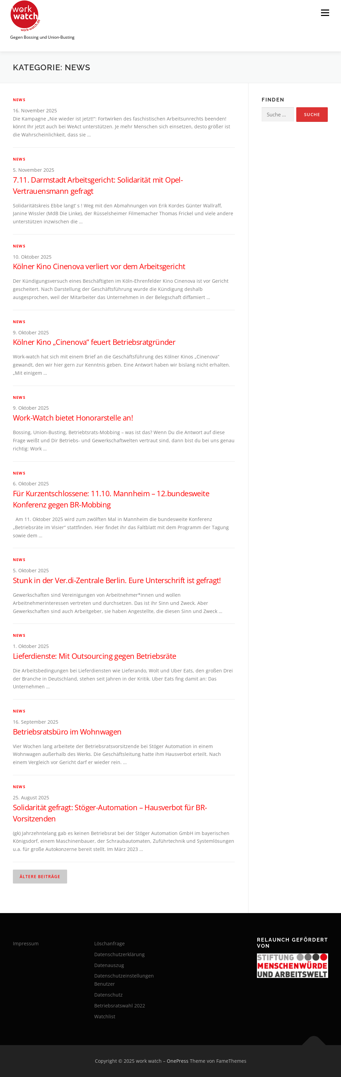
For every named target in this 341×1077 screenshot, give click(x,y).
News (19, 99)
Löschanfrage (109, 943)
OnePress (177, 1061)
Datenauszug (109, 965)
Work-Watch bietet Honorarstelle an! (73, 417)
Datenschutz (108, 994)
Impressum (26, 943)
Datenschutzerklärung (119, 954)
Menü (325, 13)
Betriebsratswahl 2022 (119, 1005)
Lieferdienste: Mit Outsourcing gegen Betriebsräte (94, 656)
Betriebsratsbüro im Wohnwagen (67, 731)
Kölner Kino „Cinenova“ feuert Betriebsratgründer (94, 342)
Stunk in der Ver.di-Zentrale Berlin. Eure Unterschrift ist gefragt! (117, 580)
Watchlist (104, 1016)
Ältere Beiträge (40, 876)
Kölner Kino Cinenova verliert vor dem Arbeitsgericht (99, 266)
